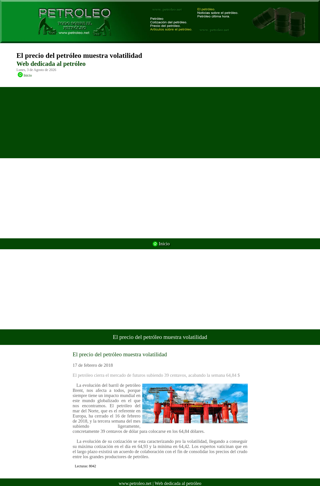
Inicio (24, 75)
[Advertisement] (155, 122)
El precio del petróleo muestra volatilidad (120, 354)
